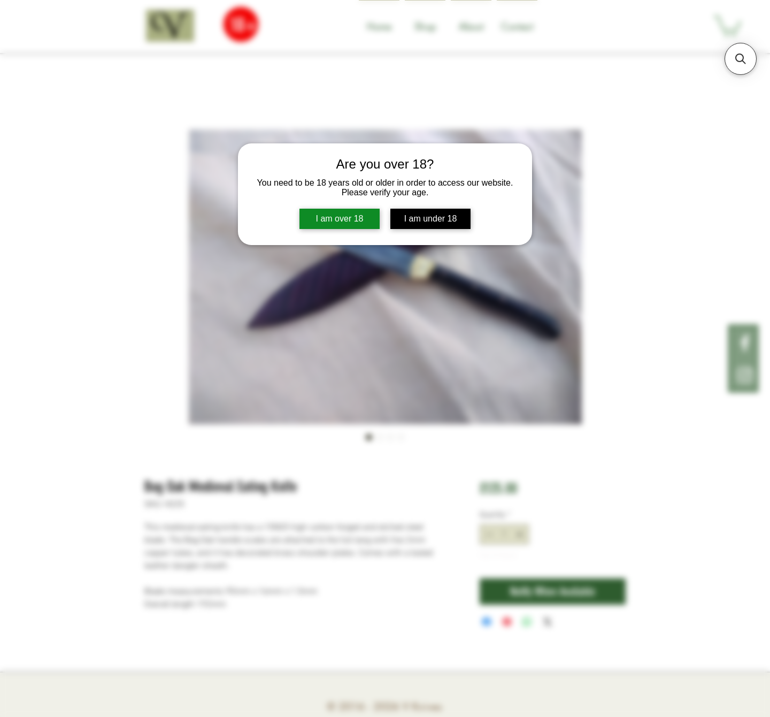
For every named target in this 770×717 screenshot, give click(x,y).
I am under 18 (430, 218)
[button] (741, 59)
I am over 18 (340, 218)
